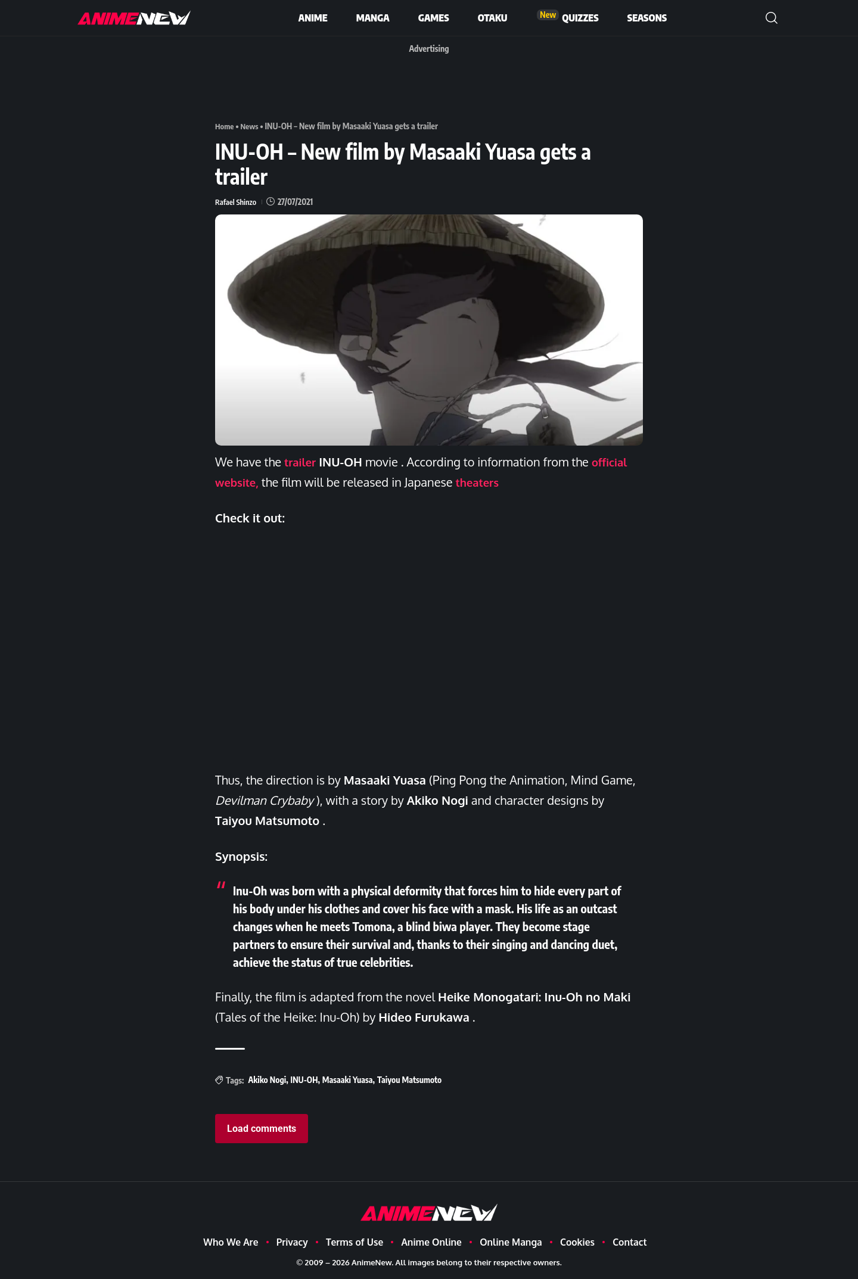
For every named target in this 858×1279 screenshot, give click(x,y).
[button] (772, 18)
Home (225, 126)
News (252, 126)
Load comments (261, 1128)
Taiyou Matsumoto (409, 1080)
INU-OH (304, 1080)
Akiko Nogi (267, 1080)
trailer (301, 461)
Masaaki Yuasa (347, 1080)
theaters (482, 482)
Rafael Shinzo (237, 201)
